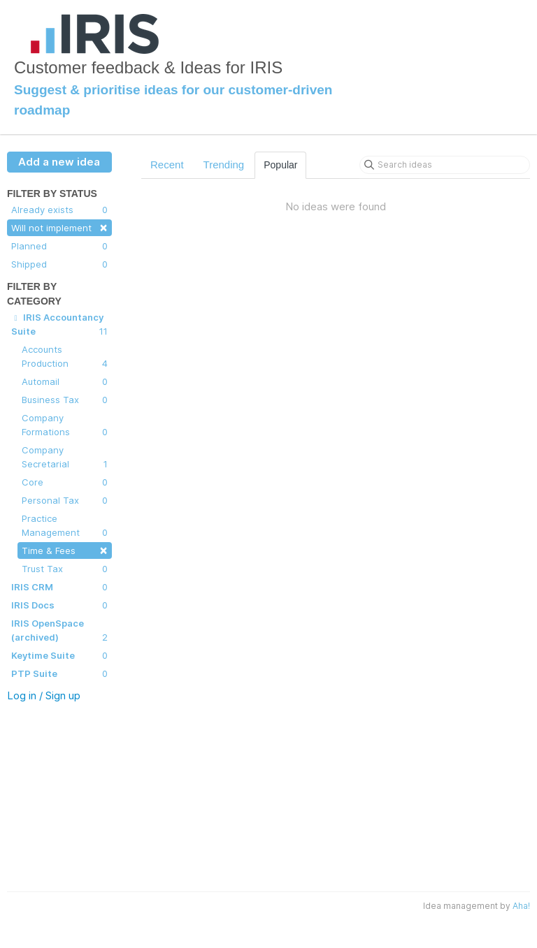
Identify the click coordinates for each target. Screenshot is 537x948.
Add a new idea (59, 161)
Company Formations (65, 425)
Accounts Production (65, 357)
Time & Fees (65, 549)
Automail (65, 381)
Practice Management (65, 526)
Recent (167, 164)
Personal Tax (65, 500)
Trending (224, 164)
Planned (59, 246)
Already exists (59, 210)
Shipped (59, 264)
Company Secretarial (65, 457)
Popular (280, 164)
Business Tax (65, 400)
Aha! (521, 905)
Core (65, 482)
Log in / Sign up (43, 695)
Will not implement (59, 226)
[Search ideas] (444, 165)
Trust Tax (65, 569)
